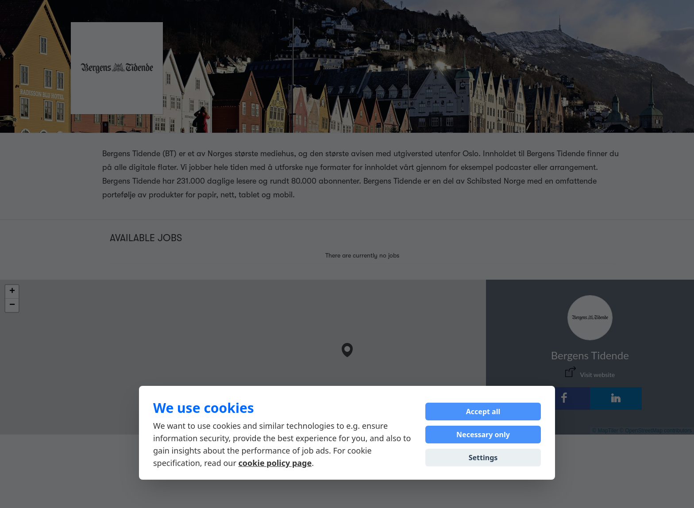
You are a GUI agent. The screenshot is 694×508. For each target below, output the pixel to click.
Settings (483, 457)
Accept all (483, 411)
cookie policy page (275, 463)
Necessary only (483, 434)
